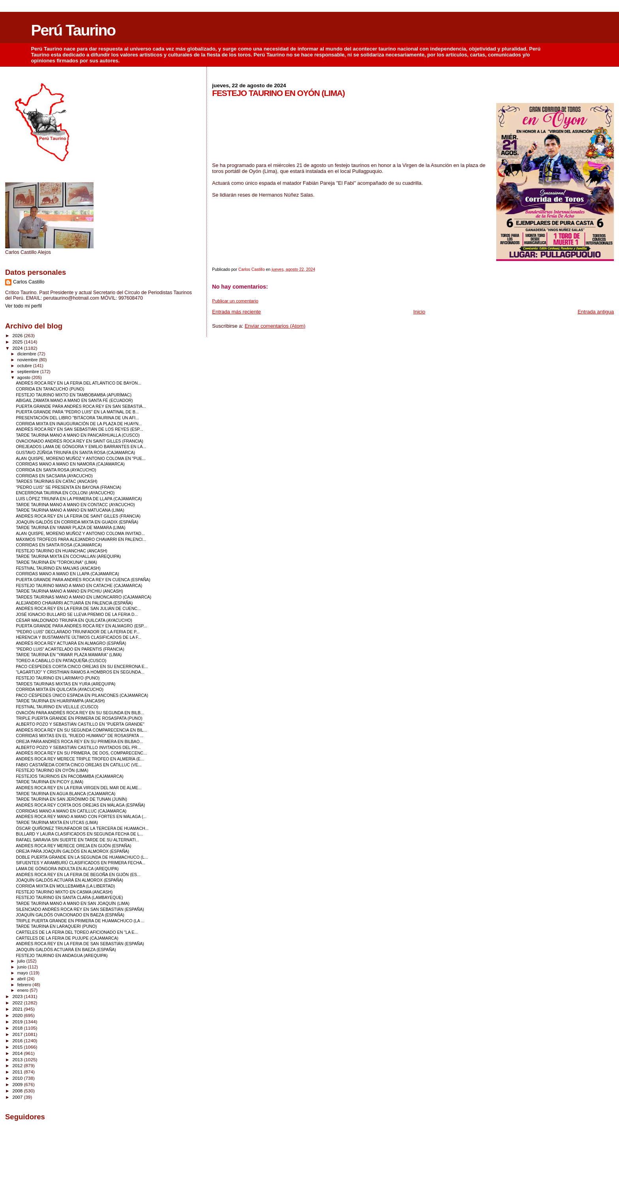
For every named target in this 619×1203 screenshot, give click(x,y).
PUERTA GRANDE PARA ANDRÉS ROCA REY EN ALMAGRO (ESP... (81, 625)
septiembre (28, 371)
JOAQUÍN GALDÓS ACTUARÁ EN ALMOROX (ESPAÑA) (69, 880)
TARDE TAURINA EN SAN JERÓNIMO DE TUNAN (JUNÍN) (71, 799)
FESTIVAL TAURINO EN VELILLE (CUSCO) (57, 706)
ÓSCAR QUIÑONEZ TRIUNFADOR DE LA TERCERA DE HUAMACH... (82, 828)
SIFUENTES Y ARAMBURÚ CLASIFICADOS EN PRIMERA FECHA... (80, 862)
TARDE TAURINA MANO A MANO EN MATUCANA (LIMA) (70, 510)
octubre (25, 365)
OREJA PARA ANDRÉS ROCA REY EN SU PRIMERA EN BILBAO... (79, 741)
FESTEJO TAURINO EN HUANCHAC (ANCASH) (61, 550)
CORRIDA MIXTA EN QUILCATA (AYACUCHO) (59, 689)
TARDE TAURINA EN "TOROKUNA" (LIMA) (56, 562)
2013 (18, 1059)
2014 (18, 1053)
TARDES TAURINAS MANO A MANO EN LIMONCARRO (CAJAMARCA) (83, 597)
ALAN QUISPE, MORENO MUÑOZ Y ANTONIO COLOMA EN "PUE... (81, 458)
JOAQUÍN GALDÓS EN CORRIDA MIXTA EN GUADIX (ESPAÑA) (77, 522)
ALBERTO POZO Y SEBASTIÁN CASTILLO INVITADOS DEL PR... (78, 747)
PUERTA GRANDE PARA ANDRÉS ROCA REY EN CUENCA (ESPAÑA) (83, 579)
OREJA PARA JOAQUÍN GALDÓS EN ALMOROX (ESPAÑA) (72, 851)
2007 (18, 1097)
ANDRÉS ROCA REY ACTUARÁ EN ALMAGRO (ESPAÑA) (71, 643)
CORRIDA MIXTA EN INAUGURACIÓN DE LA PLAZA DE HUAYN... (79, 423)
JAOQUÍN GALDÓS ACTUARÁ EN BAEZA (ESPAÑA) (66, 949)
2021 (18, 1009)
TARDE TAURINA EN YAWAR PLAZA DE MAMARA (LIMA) (70, 527)
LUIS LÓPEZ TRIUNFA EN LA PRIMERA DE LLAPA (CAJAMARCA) (79, 498)
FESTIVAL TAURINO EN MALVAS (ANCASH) (58, 568)
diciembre (27, 353)
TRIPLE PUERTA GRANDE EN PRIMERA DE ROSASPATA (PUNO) (79, 718)
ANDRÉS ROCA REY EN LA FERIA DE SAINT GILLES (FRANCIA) (78, 516)
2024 (18, 348)
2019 (18, 1021)
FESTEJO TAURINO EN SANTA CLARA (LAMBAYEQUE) (69, 897)
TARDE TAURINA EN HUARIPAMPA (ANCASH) (60, 700)
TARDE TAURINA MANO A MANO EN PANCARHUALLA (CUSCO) (78, 435)
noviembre (28, 359)
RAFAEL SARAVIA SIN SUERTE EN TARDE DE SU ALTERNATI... (77, 839)
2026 (18, 335)
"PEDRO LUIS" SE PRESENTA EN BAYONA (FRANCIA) (68, 487)
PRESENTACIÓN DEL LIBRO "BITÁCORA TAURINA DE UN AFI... (77, 417)
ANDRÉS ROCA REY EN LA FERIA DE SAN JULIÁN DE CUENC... (78, 608)
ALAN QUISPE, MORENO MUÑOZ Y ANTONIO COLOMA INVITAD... (80, 533)
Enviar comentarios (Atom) (275, 326)
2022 (18, 1002)
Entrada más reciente (236, 312)
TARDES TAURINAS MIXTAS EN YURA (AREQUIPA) (65, 683)
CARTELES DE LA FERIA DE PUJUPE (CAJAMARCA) (67, 938)
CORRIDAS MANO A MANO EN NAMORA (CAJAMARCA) (70, 464)
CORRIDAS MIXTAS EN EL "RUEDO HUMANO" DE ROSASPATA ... (79, 735)
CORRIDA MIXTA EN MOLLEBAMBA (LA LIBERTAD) (65, 886)
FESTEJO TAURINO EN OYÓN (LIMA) (52, 770)
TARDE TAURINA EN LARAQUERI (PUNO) (56, 926)
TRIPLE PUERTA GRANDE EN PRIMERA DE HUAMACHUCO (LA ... (80, 920)
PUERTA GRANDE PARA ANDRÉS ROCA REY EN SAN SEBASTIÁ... (81, 406)
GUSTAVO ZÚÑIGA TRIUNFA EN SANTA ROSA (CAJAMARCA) (75, 452)
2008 (18, 1090)
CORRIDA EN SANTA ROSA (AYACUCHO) (56, 469)
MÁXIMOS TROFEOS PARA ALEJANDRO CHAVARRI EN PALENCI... (81, 539)
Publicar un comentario (235, 300)
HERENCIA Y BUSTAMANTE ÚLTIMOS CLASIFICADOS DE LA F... (78, 637)
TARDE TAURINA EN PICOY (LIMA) (49, 781)
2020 (18, 1015)
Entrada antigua (596, 312)
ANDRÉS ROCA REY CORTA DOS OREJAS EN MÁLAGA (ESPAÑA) (80, 805)
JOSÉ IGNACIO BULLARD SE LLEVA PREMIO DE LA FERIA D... (77, 614)
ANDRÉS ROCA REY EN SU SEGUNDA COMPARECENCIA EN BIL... (81, 730)
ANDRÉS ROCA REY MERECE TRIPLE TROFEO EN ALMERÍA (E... (80, 758)
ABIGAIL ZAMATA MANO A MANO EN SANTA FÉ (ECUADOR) (74, 400)
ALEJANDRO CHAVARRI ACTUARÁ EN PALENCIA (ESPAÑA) (74, 603)
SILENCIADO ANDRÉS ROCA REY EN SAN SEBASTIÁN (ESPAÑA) (80, 909)
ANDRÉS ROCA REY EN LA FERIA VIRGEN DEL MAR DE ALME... (79, 787)
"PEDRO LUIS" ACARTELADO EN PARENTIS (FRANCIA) (70, 649)
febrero (24, 984)
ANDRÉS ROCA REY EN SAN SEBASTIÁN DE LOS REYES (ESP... (79, 429)
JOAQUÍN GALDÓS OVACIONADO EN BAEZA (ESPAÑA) (70, 914)
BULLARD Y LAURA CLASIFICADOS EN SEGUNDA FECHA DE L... (79, 833)
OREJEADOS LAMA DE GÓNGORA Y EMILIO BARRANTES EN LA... (81, 446)
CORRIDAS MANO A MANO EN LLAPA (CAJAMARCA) (67, 573)
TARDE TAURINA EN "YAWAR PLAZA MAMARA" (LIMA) (69, 654)
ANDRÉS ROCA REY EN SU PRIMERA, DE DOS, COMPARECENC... (81, 753)
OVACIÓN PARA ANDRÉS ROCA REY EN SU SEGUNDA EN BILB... (80, 712)
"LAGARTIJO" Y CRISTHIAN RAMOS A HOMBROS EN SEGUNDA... (80, 672)
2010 (18, 1078)
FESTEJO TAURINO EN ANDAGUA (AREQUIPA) (62, 955)
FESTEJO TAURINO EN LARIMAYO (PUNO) (57, 678)
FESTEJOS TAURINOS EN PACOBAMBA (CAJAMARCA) (70, 776)
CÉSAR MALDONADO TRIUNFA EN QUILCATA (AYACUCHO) (74, 620)
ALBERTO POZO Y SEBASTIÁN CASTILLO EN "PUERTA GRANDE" (80, 724)
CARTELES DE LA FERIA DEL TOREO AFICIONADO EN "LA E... (77, 932)
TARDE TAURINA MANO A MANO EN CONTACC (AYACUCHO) (75, 504)
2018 (18, 1027)
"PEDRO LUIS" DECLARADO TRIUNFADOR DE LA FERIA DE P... (77, 631)
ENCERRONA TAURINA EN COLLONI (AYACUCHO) (65, 492)
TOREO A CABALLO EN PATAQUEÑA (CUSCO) (61, 660)
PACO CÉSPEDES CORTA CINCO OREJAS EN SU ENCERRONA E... (82, 666)
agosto (24, 377)
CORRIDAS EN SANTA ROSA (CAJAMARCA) (59, 544)
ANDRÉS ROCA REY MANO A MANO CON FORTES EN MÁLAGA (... (81, 816)
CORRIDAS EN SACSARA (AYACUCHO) (54, 475)
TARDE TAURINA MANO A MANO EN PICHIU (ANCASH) (69, 591)
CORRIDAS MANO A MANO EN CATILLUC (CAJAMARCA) (71, 811)
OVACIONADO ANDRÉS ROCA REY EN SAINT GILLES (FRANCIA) (79, 441)
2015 (18, 1046)
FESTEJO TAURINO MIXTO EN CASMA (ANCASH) (64, 892)
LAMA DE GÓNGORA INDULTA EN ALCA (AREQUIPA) (67, 868)
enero (23, 990)
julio (21, 961)
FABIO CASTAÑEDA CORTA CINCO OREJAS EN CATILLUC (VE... (78, 764)
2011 (18, 1071)
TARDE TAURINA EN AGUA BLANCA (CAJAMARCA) (65, 793)
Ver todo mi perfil (23, 306)
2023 (18, 996)
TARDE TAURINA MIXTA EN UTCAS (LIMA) (57, 822)
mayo (23, 972)
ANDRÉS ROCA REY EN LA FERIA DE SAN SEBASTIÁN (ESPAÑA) (80, 943)
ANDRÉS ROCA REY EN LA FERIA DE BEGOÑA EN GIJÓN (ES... (78, 874)
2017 (18, 1034)
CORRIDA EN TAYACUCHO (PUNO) (50, 389)
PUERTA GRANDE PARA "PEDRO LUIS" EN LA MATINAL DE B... (77, 411)
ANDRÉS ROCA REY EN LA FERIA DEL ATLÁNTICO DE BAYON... (78, 383)
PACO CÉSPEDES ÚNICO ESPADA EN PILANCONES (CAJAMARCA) (82, 695)
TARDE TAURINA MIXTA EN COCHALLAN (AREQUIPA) (68, 556)
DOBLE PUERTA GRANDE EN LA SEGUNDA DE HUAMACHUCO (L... (82, 857)
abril (22, 978)
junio (22, 967)
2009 (18, 1084)
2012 (18, 1065)
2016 (18, 1040)
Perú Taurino (73, 30)
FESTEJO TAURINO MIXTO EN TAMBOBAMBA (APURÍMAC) (73, 394)
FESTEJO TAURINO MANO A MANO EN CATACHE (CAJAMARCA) (79, 585)
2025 (18, 341)
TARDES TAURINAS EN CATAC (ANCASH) (57, 481)
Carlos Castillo (29, 282)
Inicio (419, 312)
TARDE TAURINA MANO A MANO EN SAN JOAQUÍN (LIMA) (72, 903)
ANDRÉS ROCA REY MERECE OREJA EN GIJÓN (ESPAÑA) (73, 845)
